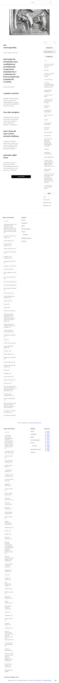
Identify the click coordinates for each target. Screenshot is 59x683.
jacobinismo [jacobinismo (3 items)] (8, 301)
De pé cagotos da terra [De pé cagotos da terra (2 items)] (10, 273)
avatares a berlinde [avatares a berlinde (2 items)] (10, 266)
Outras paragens (26, 228)
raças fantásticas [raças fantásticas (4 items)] (9, 362)
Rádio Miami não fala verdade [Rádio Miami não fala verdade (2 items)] (9, 366)
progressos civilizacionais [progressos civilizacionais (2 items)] (48, 153)
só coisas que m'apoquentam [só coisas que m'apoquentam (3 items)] (9, 394)
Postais (23, 231)
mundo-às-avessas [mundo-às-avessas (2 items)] (10, 343)
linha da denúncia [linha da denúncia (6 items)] (9, 310)
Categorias (24, 223)
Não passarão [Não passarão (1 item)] (48, 132)
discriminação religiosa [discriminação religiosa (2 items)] (10, 289)
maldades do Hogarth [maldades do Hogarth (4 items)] (9, 335)
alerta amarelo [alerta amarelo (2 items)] (9, 240)
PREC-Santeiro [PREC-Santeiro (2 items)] (9, 354)
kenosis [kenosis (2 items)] (7, 304)
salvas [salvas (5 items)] (6, 370)
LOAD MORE (21, 176)
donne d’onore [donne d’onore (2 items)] (9, 293)
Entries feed (46, 199)
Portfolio (25, 234)
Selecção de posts (26, 238)
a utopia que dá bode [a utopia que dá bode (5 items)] (48, 95)
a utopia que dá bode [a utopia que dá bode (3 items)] (9, 262)
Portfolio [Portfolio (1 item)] (46, 149)
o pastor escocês (11, 93)
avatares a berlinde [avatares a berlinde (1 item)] (47, 106)
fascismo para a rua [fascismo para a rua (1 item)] (48, 116)
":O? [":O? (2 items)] (45, 60)
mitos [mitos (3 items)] (6, 339)
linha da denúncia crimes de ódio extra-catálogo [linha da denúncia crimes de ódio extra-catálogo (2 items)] (9, 326)
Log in (44, 196)
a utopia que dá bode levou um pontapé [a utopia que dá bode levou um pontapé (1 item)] (48, 101)
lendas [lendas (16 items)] (7, 307)
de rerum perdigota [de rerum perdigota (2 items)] (10, 285)
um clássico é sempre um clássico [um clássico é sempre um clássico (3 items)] (10, 411)
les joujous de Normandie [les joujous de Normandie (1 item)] (48, 123)
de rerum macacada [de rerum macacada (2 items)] (10, 281)
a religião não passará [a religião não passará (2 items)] (10, 252)
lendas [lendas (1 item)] (46, 119)
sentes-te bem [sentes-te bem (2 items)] (8, 376)
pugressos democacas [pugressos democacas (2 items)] (10, 358)
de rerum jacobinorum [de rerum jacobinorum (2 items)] (10, 278)
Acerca (23, 220)
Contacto (23, 241)
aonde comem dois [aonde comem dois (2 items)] (10, 248)
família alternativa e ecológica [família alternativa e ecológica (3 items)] (9, 297)
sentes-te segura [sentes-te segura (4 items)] (9, 379)
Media (23, 226)
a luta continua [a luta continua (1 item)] (48, 79)
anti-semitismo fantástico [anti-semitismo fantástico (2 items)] (8, 244)
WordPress (38, 422)
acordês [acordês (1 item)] (46, 70)
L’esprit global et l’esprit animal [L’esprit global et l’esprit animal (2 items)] (8, 331)
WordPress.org (47, 205)
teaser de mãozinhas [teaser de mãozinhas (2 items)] (9, 399)
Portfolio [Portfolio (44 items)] (7, 351)
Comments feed (47, 202)
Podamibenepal (47, 680)
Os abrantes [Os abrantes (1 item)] (47, 135)
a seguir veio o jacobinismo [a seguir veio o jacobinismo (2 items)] (8, 257)
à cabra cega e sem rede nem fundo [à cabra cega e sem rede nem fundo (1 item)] (48, 187)
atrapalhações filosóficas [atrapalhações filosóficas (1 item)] (48, 91)
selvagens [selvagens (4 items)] (7, 373)
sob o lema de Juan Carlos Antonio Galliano (11, 133)
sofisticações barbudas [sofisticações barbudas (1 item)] (47, 170)
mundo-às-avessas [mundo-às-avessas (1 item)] (47, 128)
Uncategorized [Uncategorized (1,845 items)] (10, 415)
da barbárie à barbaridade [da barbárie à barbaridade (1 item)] (48, 111)
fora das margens (11, 112)
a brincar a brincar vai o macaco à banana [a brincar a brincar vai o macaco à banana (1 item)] (49, 66)
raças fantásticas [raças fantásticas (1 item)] (49, 157)
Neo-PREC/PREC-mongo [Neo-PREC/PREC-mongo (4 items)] (9, 347)
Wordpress (39, 680)
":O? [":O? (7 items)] (6, 221)
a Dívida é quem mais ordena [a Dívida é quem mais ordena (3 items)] (10, 236)
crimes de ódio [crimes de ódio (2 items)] (9, 269)
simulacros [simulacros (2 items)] (8, 383)
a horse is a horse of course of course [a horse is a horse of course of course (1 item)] (49, 75)
